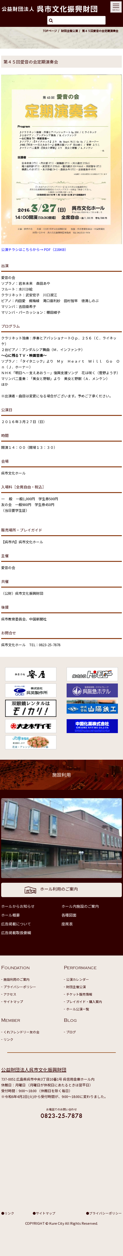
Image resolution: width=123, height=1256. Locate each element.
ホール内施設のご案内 (80, 906)
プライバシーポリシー (19, 986)
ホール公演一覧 (77, 1009)
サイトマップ (13, 1001)
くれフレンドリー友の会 (21, 1032)
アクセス (9, 994)
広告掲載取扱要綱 (16, 932)
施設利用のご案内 (16, 979)
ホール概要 (10, 915)
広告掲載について (16, 924)
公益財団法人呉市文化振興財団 (33, 1069)
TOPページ (50, 31)
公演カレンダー (77, 979)
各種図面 (69, 915)
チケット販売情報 (79, 994)
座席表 (67, 924)
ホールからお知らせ (18, 906)
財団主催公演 (69, 31)
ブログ (71, 1032)
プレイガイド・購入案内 (84, 1001)
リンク (8, 1039)
